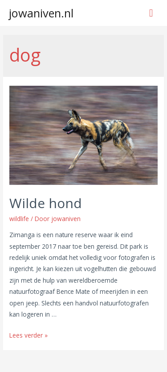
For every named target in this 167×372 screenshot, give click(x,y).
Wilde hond (45, 203)
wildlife (19, 218)
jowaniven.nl (41, 13)
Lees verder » (28, 335)
